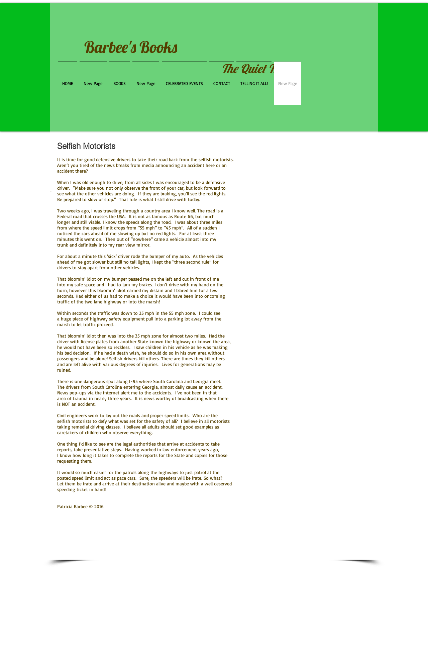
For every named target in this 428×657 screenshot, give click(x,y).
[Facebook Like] (336, 101)
